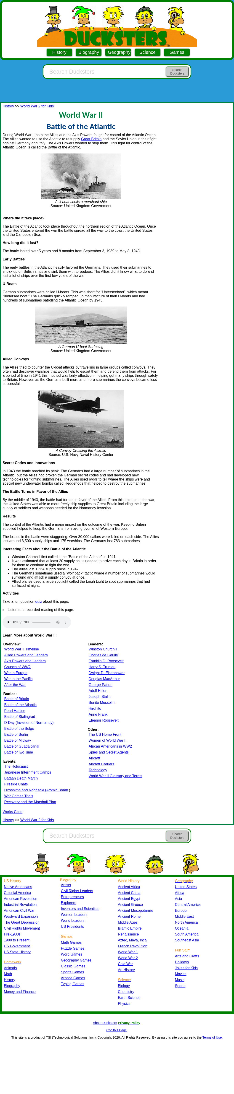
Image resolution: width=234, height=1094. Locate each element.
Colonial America (17, 893)
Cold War (125, 964)
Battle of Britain (16, 699)
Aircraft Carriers (101, 764)
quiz (38, 601)
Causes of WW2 (17, 667)
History (59, 52)
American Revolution (20, 899)
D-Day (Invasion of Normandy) (28, 723)
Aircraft (94, 758)
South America (187, 934)
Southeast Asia (187, 940)
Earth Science (129, 998)
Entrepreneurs (72, 897)
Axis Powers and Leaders (24, 661)
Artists (66, 885)
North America (186, 922)
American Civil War (19, 910)
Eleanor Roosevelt (104, 720)
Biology (124, 986)
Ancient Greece (130, 905)
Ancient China (129, 893)
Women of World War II (107, 740)
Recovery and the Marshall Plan (30, 802)
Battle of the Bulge (19, 728)
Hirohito (95, 708)
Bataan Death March (21, 778)
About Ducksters (105, 1023)
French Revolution (132, 946)
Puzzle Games (73, 948)
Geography (119, 52)
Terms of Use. (212, 1037)
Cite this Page (116, 1030)
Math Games (71, 942)
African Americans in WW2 (110, 746)
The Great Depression (22, 922)
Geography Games (76, 960)
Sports (180, 986)
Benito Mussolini (102, 702)
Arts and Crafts (187, 956)
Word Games (71, 954)
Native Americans (18, 887)
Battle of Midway (17, 740)
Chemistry (126, 992)
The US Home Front (105, 734)
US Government (17, 946)
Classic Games (73, 966)
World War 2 (128, 958)
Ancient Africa (129, 887)
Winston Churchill (103, 649)
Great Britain (91, 139)
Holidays (182, 962)
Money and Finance (20, 992)
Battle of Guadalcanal (21, 746)
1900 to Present (16, 940)
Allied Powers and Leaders (26, 655)
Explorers (68, 903)
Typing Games (72, 984)
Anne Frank (98, 714)
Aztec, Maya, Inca (132, 940)
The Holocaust (16, 766)
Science (147, 52)
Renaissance (128, 934)
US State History (17, 952)
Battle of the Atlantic (20, 705)
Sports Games (72, 972)
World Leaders (73, 920)
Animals (10, 968)
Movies (180, 974)
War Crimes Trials (18, 796)
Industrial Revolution (20, 905)
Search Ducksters (177, 71)
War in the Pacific (18, 679)
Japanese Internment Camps (27, 772)
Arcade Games (73, 978)
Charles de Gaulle (103, 655)
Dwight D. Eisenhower (107, 673)
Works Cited (12, 812)
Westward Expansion (21, 916)
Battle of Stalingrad (19, 717)
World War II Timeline (21, 649)
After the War (15, 685)
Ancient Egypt (129, 899)
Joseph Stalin (100, 697)
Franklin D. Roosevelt (106, 661)
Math (8, 974)
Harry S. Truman (102, 667)
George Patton (100, 685)
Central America (188, 905)
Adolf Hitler (97, 691)
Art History (126, 970)
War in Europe (15, 673)
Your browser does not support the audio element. (37, 622)
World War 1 (128, 952)
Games (177, 52)
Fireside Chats (16, 784)
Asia (178, 899)
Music (179, 980)
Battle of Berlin (16, 734)
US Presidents (72, 926)
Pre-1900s (12, 934)
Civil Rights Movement (22, 928)
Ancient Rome (129, 916)
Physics (124, 1004)
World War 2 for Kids (37, 106)
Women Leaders (74, 915)
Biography (88, 52)
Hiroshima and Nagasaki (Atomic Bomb (36, 790)
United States (186, 887)
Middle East (184, 916)
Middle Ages (128, 922)
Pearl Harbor (14, 711)
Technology (98, 770)
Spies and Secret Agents (109, 752)
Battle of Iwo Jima (18, 752)
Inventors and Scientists (80, 909)
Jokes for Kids (186, 968)
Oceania (182, 928)
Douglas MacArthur (104, 679)
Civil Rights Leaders (77, 891)
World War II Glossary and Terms (115, 776)
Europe (181, 910)
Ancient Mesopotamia (135, 910)
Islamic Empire (130, 928)
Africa (179, 893)
